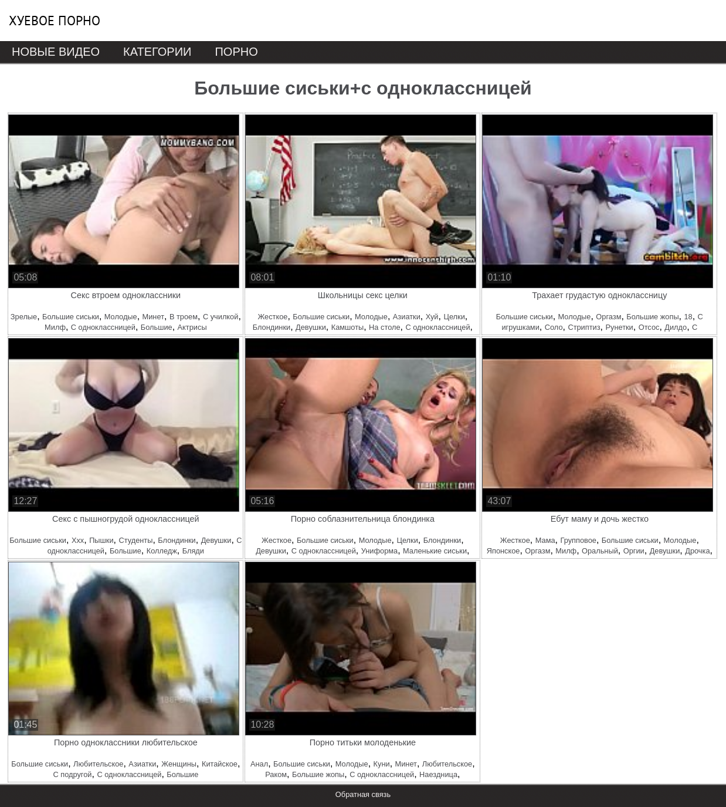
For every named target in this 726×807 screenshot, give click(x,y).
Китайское (220, 763)
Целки (453, 316)
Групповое (578, 540)
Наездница (438, 774)
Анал (259, 763)
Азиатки (406, 316)
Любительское (98, 763)
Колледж (162, 550)
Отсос (649, 327)
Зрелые (24, 316)
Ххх (78, 540)
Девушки (311, 327)
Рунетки (619, 327)
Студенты (135, 540)
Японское (503, 550)
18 (688, 316)
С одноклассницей (103, 327)
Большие (156, 327)
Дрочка (697, 550)
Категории (157, 51)
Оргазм (608, 316)
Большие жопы (652, 316)
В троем (183, 316)
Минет (153, 316)
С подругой (72, 774)
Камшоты (347, 327)
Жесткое (272, 316)
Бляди (193, 550)
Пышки (101, 540)
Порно (236, 51)
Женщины (178, 763)
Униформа (379, 550)
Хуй (432, 316)
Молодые (120, 316)
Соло (554, 327)
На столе (384, 327)
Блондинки (271, 327)
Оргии (633, 550)
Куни (382, 763)
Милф (55, 327)
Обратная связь (363, 794)
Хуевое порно (54, 20)
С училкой (221, 316)
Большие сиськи (70, 316)
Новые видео (56, 51)
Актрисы (192, 327)
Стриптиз (584, 327)
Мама (545, 540)
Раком (276, 774)
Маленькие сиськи (435, 550)
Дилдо (675, 327)
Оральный (600, 550)
